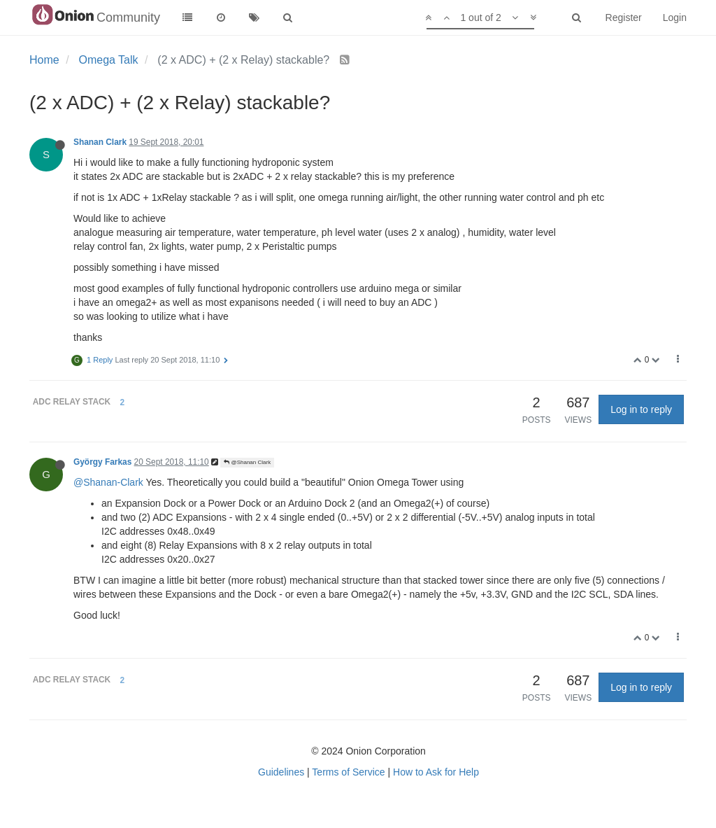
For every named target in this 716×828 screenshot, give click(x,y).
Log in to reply (641, 409)
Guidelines (281, 772)
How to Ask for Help (436, 772)
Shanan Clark (100, 142)
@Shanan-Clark (108, 482)
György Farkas (102, 462)
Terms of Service (348, 772)
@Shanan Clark (247, 462)
